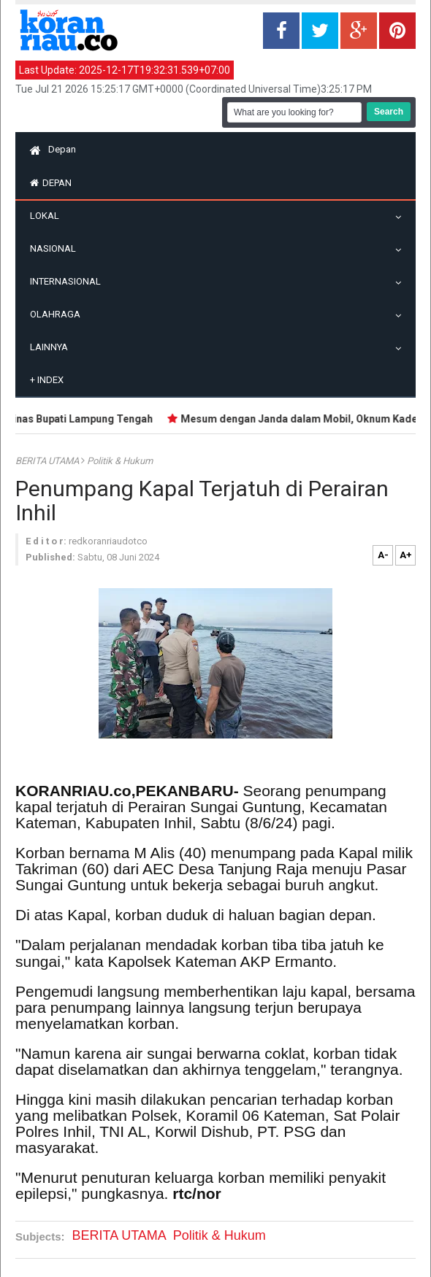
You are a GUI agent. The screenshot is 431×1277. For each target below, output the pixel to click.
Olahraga (59, 314)
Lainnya (52, 347)
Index (47, 379)
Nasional (56, 248)
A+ (406, 554)
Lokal (48, 215)
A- (383, 554)
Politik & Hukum (120, 460)
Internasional (69, 281)
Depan (53, 149)
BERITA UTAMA (48, 460)
